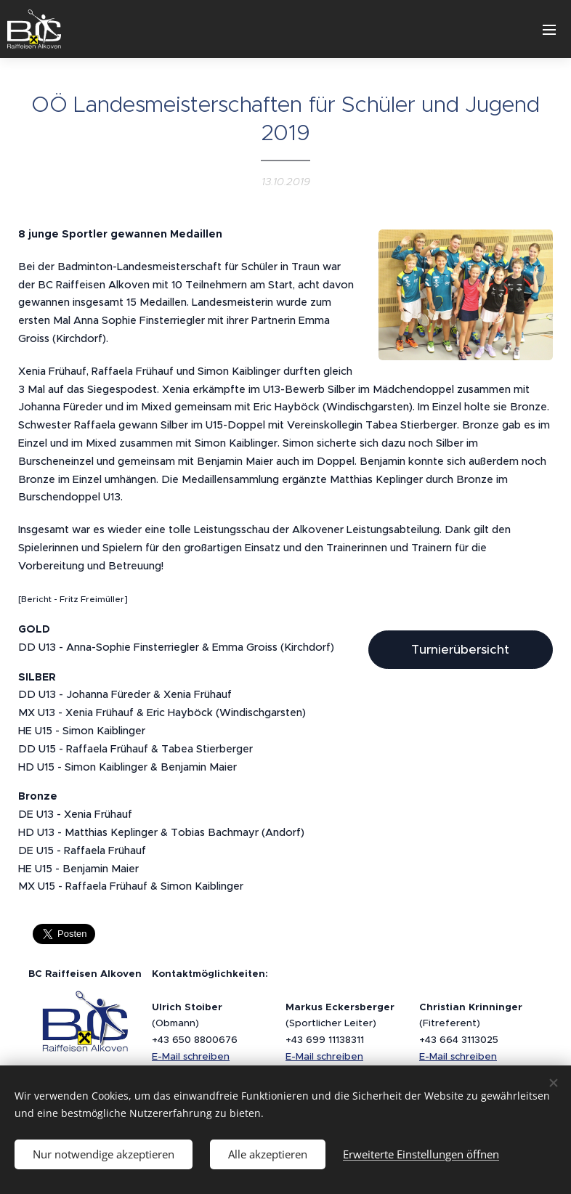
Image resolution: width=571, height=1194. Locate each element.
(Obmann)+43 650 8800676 (195, 1023)
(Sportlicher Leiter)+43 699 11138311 (340, 1023)
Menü (549, 30)
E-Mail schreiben (191, 1056)
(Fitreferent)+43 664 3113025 (470, 1023)
